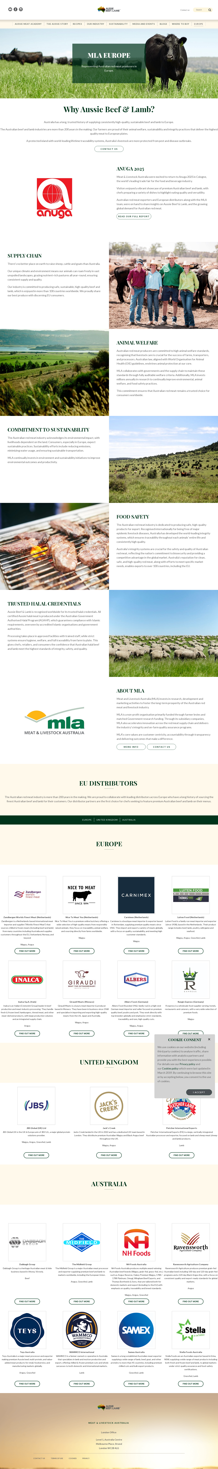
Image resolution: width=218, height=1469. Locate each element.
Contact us (185, 10)
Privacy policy (188, 1064)
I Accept (199, 1092)
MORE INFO (131, 747)
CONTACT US (161, 747)
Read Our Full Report (134, 216)
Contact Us (109, 149)
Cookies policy (170, 1068)
